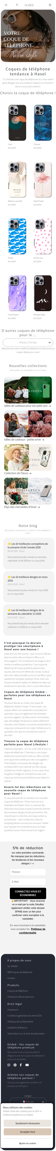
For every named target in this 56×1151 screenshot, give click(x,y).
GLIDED (29, 5)
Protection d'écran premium (20, 996)
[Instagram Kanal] (10, 1065)
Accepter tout (27, 1132)
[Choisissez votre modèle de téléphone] (28, 342)
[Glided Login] (17, 5)
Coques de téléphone (17, 990)
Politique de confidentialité (20, 1021)
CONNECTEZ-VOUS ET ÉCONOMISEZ (28, 893)
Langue (28, 1095)
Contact (11, 978)
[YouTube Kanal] (28, 1065)
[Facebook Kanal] (22, 1065)
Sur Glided (12, 966)
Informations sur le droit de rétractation (26, 1033)
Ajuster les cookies (27, 1143)
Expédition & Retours (17, 1027)
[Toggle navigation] (6, 5)
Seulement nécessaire (28, 1123)
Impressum (12, 1009)
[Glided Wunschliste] (40, 5)
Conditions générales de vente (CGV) (24, 1015)
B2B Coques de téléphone (19, 972)
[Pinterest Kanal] (16, 1065)
